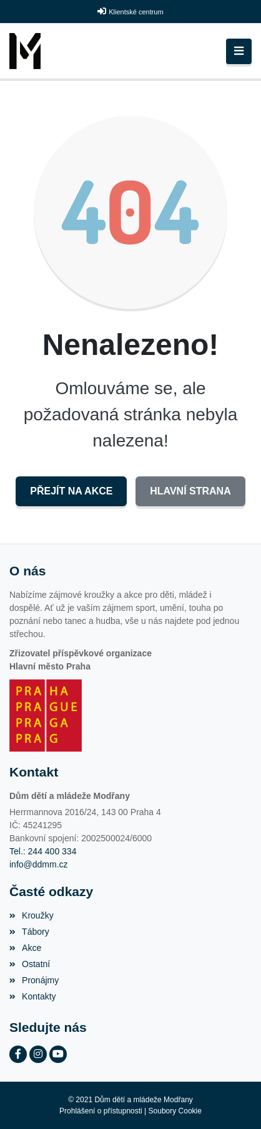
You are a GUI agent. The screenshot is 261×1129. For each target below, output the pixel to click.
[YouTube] (58, 1054)
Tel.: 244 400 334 (42, 851)
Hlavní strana (190, 491)
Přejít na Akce (71, 491)
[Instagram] (38, 1054)
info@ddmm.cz (38, 864)
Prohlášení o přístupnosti (100, 1111)
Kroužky (31, 915)
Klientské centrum (136, 12)
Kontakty (32, 996)
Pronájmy (34, 980)
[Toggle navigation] (239, 51)
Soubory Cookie (175, 1111)
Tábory (29, 932)
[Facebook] (18, 1054)
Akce (25, 948)
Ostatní (29, 964)
